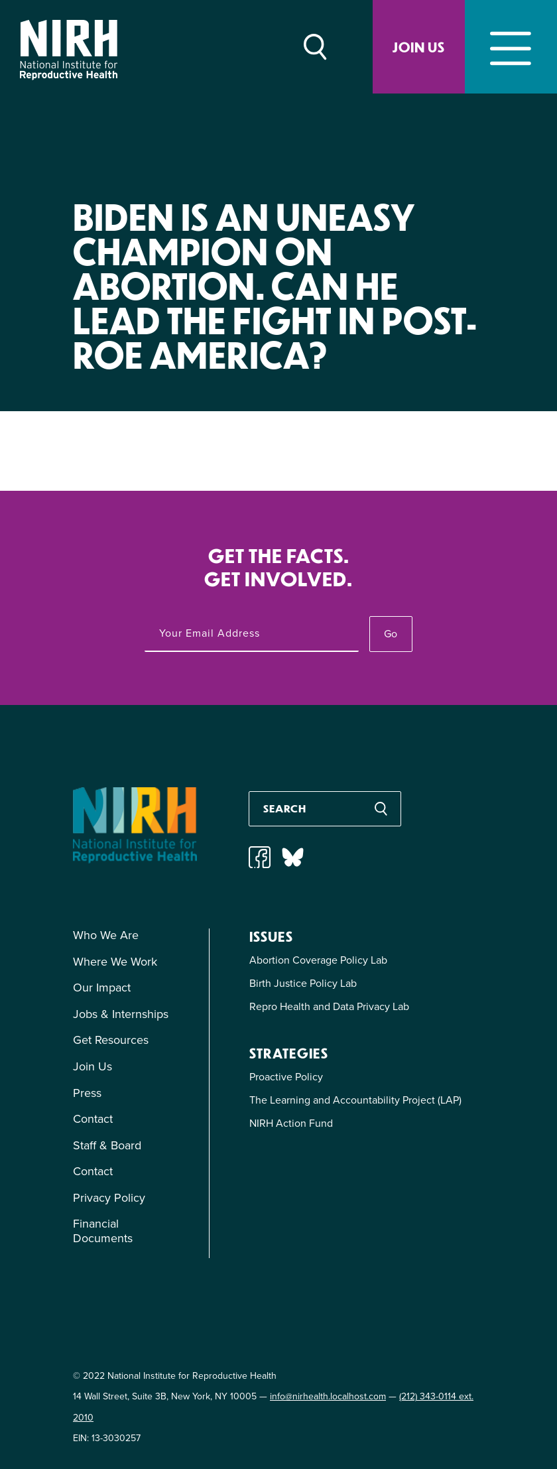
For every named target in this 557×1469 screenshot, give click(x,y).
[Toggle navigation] (511, 47)
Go (390, 633)
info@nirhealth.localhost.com (328, 1396)
